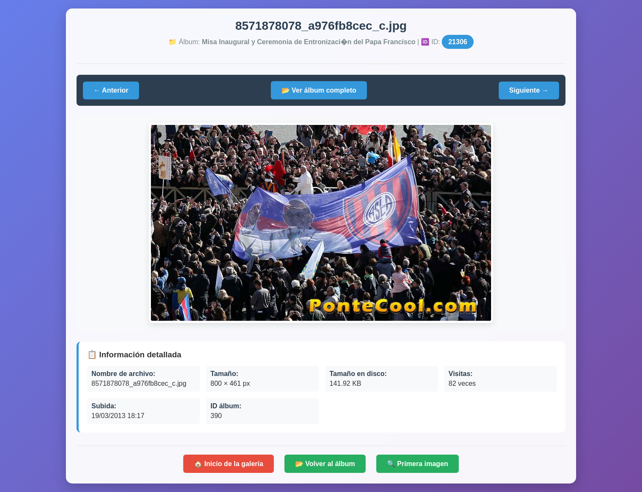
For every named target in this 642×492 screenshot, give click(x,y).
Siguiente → (528, 90)
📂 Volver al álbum (325, 463)
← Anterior (111, 90)
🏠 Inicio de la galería (228, 463)
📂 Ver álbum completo (318, 90)
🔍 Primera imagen (418, 463)
